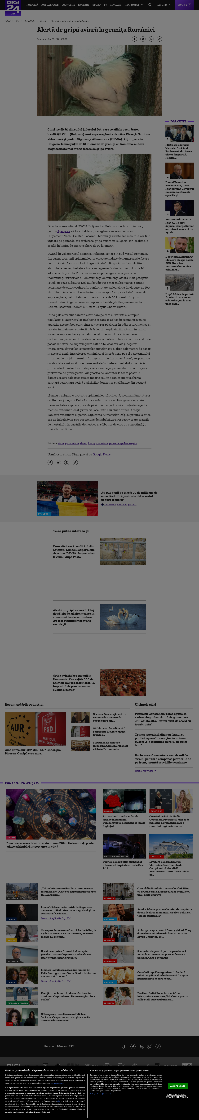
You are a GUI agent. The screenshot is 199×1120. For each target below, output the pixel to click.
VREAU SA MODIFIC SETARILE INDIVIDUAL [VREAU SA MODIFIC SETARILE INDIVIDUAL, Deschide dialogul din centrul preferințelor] (177, 1095)
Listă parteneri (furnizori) (100, 1094)
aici (58, 1101)
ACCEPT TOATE (178, 1086)
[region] (99, 1093)
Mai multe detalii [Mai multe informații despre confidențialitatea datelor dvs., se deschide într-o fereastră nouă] (57, 1083)
